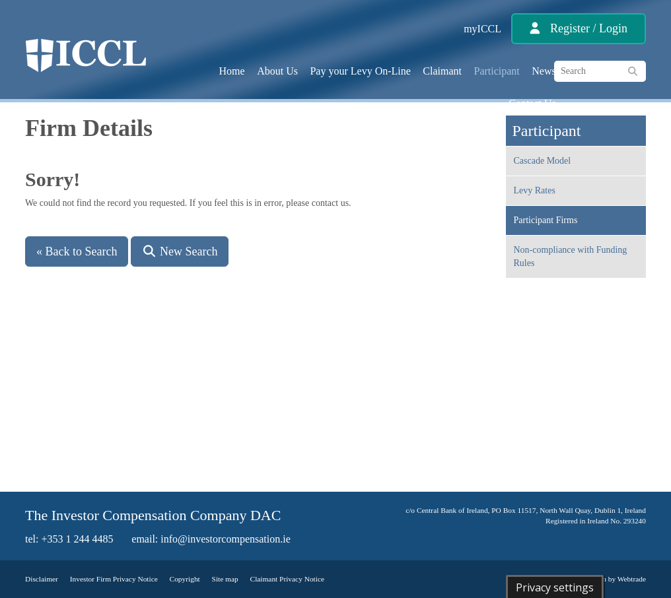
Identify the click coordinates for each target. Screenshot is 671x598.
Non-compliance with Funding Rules (570, 256)
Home (232, 71)
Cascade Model (542, 161)
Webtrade (632, 579)
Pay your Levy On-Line (360, 71)
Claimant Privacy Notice (287, 579)
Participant (497, 71)
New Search (179, 251)
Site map (225, 579)
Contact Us (532, 103)
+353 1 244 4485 (77, 539)
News (543, 71)
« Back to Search (76, 251)
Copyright (185, 579)
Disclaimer (41, 579)
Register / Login (588, 28)
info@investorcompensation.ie (225, 539)
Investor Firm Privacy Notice (114, 579)
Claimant (442, 71)
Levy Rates (534, 190)
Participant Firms (546, 220)
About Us (277, 71)
